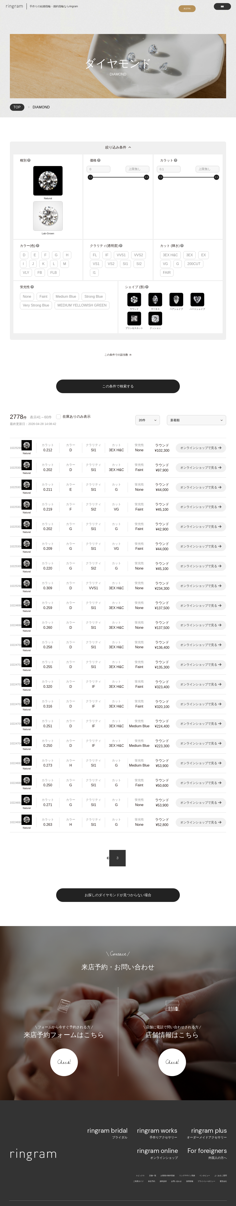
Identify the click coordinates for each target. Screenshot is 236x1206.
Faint (43, 243)
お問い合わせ (148, 1121)
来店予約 (112, 1121)
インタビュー (191, 1115)
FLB (53, 219)
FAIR (167, 219)
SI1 (125, 211)
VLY (26, 219)
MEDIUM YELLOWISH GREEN (82, 252)
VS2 (111, 211)
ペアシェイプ (176, 246)
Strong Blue (93, 243)
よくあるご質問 (216, 1115)
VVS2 (138, 202)
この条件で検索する (118, 326)
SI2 (139, 211)
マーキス (155, 246)
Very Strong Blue (36, 252)
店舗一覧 (110, 1115)
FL (95, 202)
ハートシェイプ (197, 246)
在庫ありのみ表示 (77, 357)
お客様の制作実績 (133, 1115)
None (27, 243)
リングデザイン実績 (164, 1115)
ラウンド (134, 246)
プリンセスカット (134, 262)
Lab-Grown (39, 173)
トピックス (92, 1115)
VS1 (96, 211)
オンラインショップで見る (198, 388)
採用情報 (169, 1121)
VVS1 (121, 202)
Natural (25, 173)
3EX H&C (170, 202)
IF (106, 202)
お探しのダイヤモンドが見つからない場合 (118, 835)
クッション (155, 262)
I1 (94, 219)
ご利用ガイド (92, 1121)
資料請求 (129, 1121)
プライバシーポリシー (194, 1121)
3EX (189, 202)
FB (40, 219)
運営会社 (221, 1121)
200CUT (193, 211)
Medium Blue (66, 243)
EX (203, 202)
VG (165, 211)
